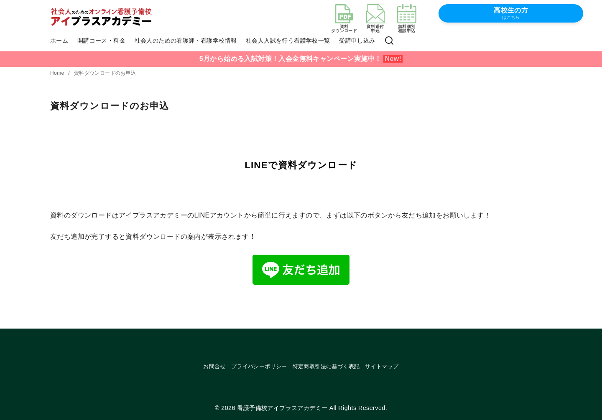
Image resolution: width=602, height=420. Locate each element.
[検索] (389, 41)
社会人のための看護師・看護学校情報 (186, 40)
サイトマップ (381, 366)
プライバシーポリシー (259, 366)
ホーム (59, 40)
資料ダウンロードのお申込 (105, 73)
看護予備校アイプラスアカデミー (282, 408)
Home (58, 73)
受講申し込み (357, 40)
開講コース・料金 (101, 40)
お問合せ (214, 366)
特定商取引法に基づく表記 (326, 366)
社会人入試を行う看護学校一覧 (288, 40)
